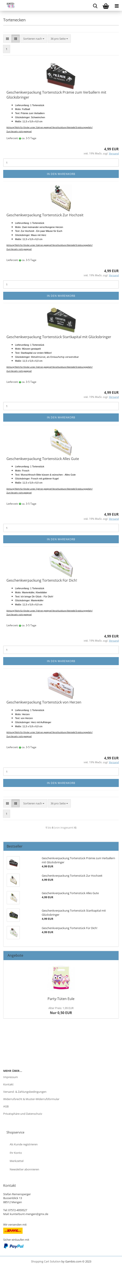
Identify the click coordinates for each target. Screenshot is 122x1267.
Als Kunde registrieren (24, 1144)
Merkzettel (16, 1161)
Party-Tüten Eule (61, 998)
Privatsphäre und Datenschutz (22, 1114)
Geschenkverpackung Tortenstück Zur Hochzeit (44, 215)
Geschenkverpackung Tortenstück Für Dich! (41, 580)
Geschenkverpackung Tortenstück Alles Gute (42, 458)
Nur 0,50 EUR (61, 1010)
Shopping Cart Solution (46, 1261)
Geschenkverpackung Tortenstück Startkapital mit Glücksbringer (58, 336)
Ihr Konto (16, 1153)
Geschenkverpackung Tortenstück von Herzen (43, 702)
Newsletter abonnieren (24, 1169)
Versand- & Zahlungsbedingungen (24, 1092)
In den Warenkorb (61, 174)
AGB (6, 1106)
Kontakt (8, 1084)
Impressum (10, 1077)
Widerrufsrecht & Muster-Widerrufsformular (31, 1099)
